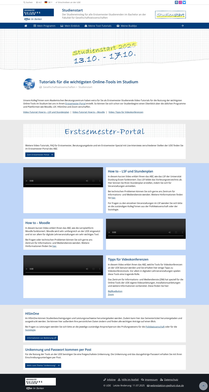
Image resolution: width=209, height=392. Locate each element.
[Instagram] (180, 2)
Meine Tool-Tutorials (98, 25)
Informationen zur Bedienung (40, 338)
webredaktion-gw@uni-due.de (167, 385)
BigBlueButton (115, 291)
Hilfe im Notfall (128, 379)
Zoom (111, 294)
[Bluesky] (184, 2)
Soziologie (30, 329)
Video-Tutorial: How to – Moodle (89, 112)
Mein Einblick (70, 25)
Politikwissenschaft (155, 326)
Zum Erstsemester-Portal (38, 154)
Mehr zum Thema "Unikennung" (41, 365)
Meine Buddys (126, 25)
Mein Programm (44, 25)
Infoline (109, 379)
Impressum (149, 379)
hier (113, 197)
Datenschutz (169, 379)
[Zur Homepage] (38, 15)
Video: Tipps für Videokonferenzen (126, 112)
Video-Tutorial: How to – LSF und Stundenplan (46, 112)
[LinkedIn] (176, 2)
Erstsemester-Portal (75, 103)
